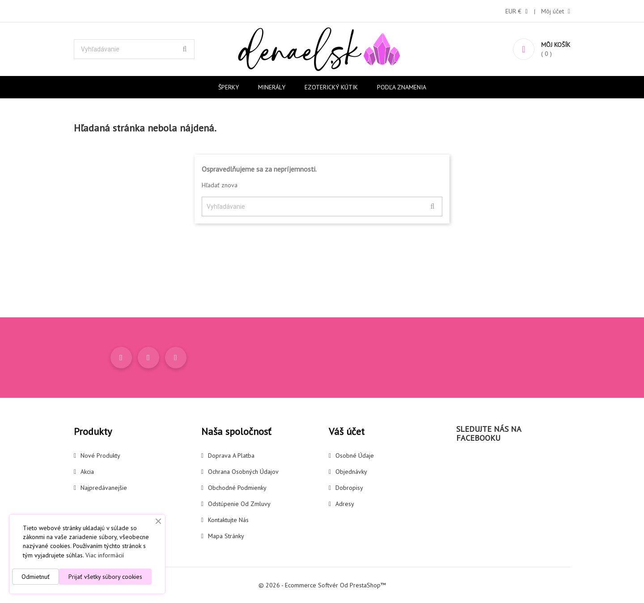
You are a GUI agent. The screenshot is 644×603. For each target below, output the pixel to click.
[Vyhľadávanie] (134, 49)
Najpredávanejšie (103, 488)
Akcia (87, 472)
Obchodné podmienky (237, 488)
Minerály (271, 87)
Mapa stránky (226, 536)
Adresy (344, 504)
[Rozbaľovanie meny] (516, 11)
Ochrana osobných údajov (243, 472)
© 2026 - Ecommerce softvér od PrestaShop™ (322, 585)
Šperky (228, 87)
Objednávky (351, 472)
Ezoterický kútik (331, 87)
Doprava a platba (231, 455)
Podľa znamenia (401, 87)
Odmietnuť (35, 577)
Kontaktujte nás (228, 520)
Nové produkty (100, 455)
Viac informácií (104, 555)
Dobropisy (349, 488)
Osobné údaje (354, 455)
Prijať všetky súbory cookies (105, 577)
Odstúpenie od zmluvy (239, 504)
